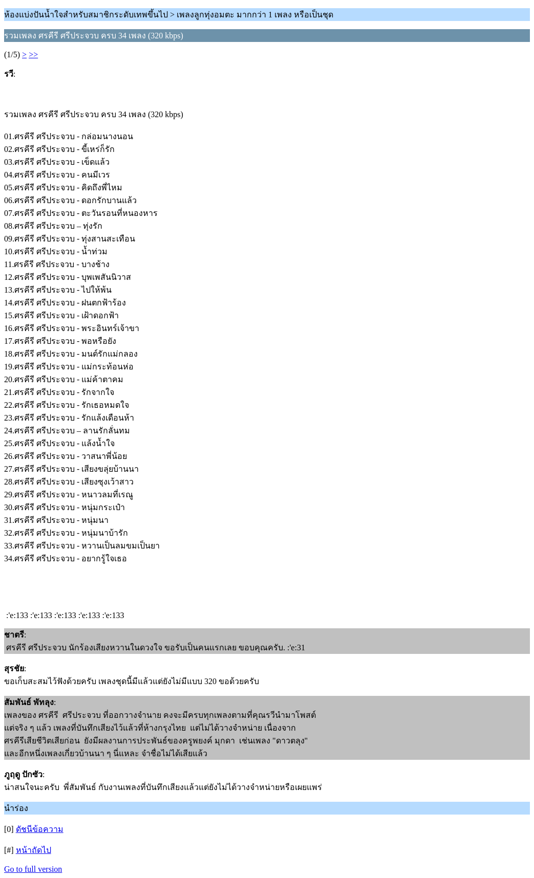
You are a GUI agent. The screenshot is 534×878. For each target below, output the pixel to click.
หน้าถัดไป (33, 850)
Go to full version (33, 869)
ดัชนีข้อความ (39, 829)
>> (33, 54)
